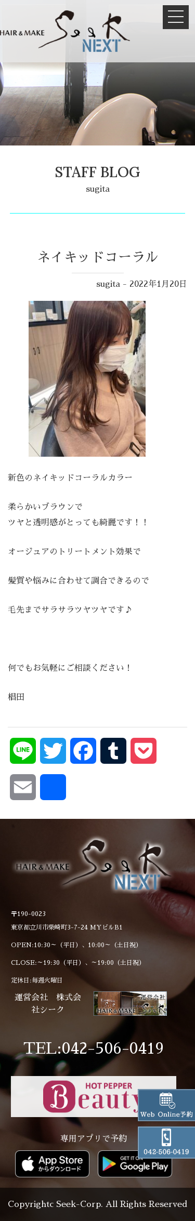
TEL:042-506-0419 (93, 1048)
